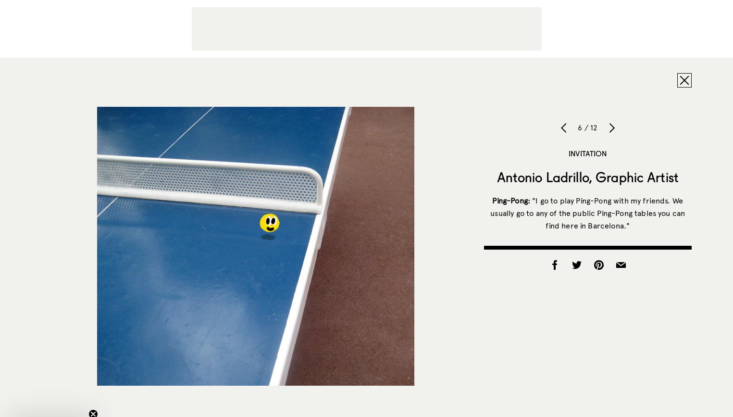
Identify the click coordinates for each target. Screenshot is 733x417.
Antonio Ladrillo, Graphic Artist (588, 177)
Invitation (588, 153)
